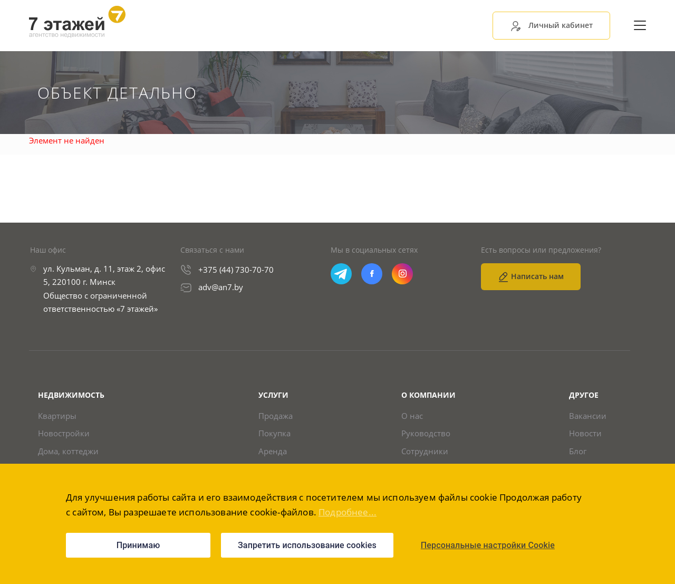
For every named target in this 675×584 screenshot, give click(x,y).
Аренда (272, 451)
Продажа (275, 416)
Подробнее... (348, 512)
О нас (412, 416)
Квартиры (57, 416)
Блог (577, 451)
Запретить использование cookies (307, 545)
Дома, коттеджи (68, 451)
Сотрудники (424, 451)
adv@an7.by (220, 287)
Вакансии (587, 416)
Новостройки (64, 433)
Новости (585, 433)
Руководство (425, 433)
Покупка (274, 433)
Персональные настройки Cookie (488, 545)
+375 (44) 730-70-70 (236, 269)
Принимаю (138, 545)
